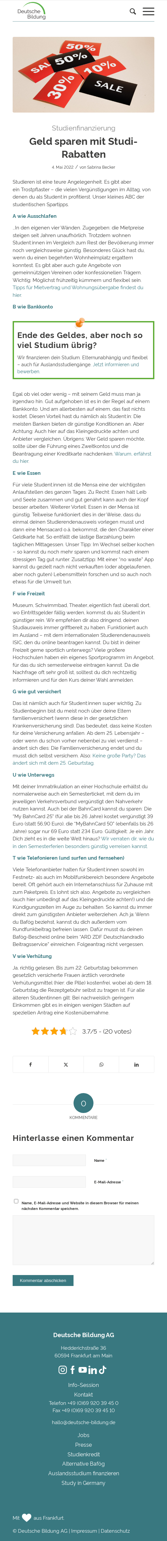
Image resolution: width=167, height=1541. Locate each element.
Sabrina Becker (101, 167)
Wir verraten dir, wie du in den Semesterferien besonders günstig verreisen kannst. (83, 842)
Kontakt (83, 1394)
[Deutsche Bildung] (69, 10)
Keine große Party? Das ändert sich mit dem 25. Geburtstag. (79, 759)
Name (100, 1160)
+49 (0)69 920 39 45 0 (93, 1402)
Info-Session (83, 1384)
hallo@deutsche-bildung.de (83, 1421)
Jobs (83, 1434)
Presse (83, 1444)
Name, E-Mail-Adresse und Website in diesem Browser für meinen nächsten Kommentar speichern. (80, 1205)
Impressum (84, 1530)
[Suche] (129, 12)
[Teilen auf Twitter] (66, 1064)
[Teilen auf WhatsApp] (101, 1064)
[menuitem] (129, 18)
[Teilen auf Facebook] (30, 1064)
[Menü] (145, 12)
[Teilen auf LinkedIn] (136, 1064)
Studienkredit (84, 1454)
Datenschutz (115, 1530)
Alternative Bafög (83, 1463)
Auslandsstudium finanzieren (83, 1473)
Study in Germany (83, 1482)
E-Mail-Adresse (108, 1181)
